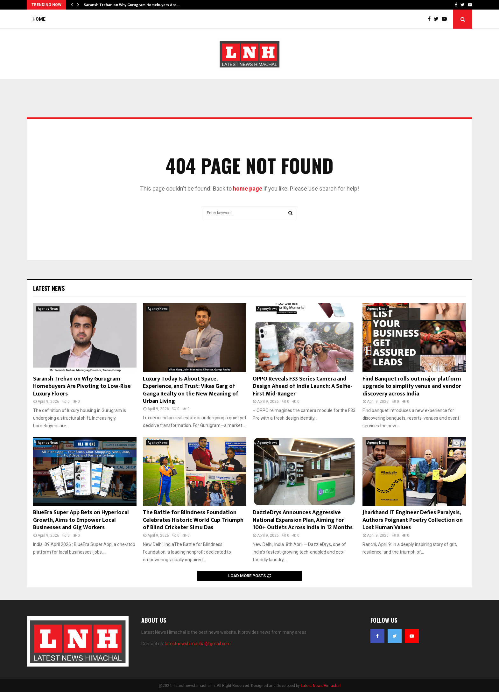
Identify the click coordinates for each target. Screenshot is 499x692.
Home (39, 19)
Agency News (48, 309)
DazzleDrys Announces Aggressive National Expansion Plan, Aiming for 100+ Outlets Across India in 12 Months (303, 520)
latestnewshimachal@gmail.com (198, 643)
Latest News (49, 288)
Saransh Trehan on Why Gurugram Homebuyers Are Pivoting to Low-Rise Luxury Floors (82, 386)
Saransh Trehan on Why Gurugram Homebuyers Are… (131, 5)
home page (247, 188)
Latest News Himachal (321, 685)
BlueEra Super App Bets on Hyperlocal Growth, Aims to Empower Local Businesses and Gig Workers (81, 520)
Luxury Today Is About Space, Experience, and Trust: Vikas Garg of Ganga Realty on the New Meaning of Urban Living (190, 390)
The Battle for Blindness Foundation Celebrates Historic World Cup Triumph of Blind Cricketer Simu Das (193, 520)
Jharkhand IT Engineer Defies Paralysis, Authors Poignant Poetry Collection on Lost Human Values (412, 520)
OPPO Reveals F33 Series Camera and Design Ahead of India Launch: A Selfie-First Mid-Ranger (302, 386)
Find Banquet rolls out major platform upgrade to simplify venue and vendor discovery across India (411, 386)
